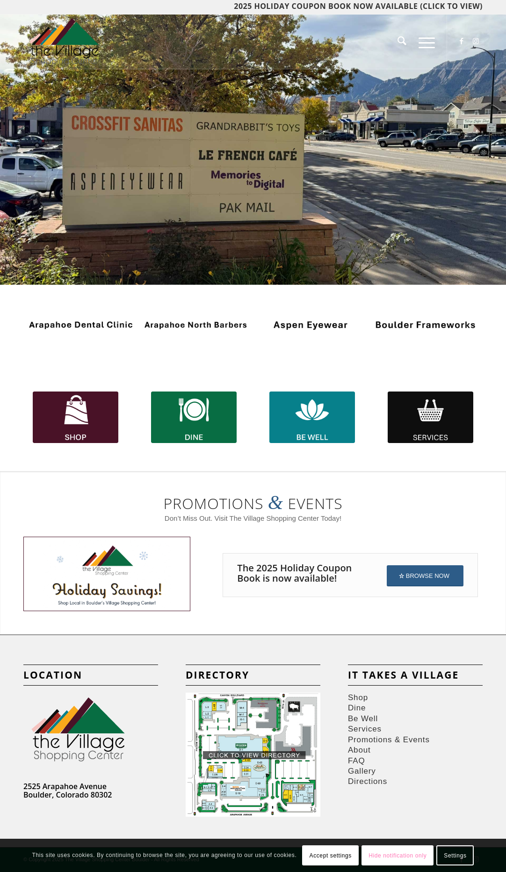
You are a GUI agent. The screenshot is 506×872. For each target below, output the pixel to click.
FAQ (356, 760)
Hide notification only (397, 855)
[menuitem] (401, 42)
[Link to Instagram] (476, 41)
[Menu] (423, 42)
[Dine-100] (194, 417)
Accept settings (331, 855)
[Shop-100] (75, 417)
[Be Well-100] (312, 417)
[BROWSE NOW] (425, 575)
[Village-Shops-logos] (64, 42)
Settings (455, 855)
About (359, 750)
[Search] (401, 42)
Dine (357, 707)
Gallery (362, 771)
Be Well (363, 718)
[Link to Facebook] (462, 41)
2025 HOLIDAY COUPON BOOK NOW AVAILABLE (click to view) (358, 6)
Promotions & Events (389, 739)
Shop (358, 697)
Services (365, 728)
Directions (367, 781)
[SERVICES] (430, 417)
